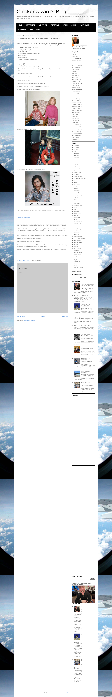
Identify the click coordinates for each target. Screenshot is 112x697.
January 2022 (75, 81)
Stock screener (77, 240)
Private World (77, 219)
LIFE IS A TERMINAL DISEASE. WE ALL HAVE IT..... (87, 336)
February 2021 (76, 100)
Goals (75, 194)
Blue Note (76, 155)
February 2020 (76, 124)
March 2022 (75, 77)
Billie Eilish (76, 153)
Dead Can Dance (78, 168)
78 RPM (76, 149)
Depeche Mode (77, 172)
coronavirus (76, 163)
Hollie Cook (76, 197)
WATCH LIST (85, 25)
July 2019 (74, 137)
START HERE (30, 25)
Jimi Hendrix (77, 203)
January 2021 (75, 102)
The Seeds (76, 250)
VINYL (75, 258)
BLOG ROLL (22, 29)
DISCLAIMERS (35, 29)
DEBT (75, 170)
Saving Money (77, 229)
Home (43, 317)
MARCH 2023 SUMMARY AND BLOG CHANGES (87, 284)
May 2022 (74, 73)
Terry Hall (76, 244)
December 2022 (76, 62)
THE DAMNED (77, 248)
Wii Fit (75, 265)
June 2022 (75, 71)
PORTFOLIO (55, 25)
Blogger (67, 692)
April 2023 (74, 54)
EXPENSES (77, 184)
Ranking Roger (77, 223)
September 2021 (76, 89)
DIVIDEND (76, 174)
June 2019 (75, 139)
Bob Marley (76, 157)
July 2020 (74, 114)
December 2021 (76, 83)
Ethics (75, 182)
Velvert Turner (77, 254)
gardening (76, 192)
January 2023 (75, 60)
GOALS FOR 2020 (85, 347)
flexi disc (76, 188)
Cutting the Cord (78, 166)
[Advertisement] (83, 438)
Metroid (75, 207)
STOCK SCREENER (69, 25)
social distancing (78, 236)
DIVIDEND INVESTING (79, 178)
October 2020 (75, 108)
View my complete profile (78, 48)
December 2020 (76, 104)
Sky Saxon (76, 234)
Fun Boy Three (77, 190)
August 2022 (75, 67)
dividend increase (78, 176)
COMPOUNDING (78, 161)
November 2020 (76, 106)
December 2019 (76, 128)
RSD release (77, 227)
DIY (75, 180)
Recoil (75, 225)
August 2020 (75, 112)
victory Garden (77, 256)
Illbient (75, 199)
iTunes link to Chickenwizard (23, 217)
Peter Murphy (77, 215)
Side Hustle (76, 232)
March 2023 (75, 56)
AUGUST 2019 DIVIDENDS (81, 295)
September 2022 (76, 66)
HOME (20, 25)
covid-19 (76, 165)
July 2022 (74, 69)
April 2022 (74, 75)
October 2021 (75, 87)
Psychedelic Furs (78, 221)
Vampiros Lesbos (78, 252)
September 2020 (76, 110)
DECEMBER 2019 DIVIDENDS (85, 359)
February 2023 (76, 58)
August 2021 (75, 91)
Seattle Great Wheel (79, 230)
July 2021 (74, 93)
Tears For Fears (78, 242)
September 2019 (76, 133)
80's (75, 151)
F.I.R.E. (75, 186)
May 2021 (74, 95)
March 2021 (75, 99)
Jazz (75, 201)
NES (75, 209)
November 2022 (76, 64)
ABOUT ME (43, 25)
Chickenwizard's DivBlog (80, 45)
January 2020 (75, 126)
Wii (74, 263)
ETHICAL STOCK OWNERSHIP (85, 372)
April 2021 (74, 97)
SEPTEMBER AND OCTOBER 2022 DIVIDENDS (85, 305)
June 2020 (75, 116)
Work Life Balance (78, 267)
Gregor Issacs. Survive (79, 196)
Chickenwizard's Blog (41, 11)
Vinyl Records (77, 260)
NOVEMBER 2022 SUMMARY (85, 383)
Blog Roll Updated (78, 317)
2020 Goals (76, 145)
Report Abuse (76, 271)
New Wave (76, 211)
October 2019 (75, 131)
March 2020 (75, 122)
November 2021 (76, 85)
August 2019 (75, 135)
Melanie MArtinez (78, 205)
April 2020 (74, 120)
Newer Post (21, 317)
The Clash (76, 246)
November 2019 (76, 130)
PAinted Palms (77, 213)
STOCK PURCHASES (79, 238)
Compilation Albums (79, 159)
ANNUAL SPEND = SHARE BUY (82, 325)
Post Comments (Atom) (29, 320)
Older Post (64, 317)
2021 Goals (76, 147)
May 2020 (74, 118)
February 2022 (76, 79)
